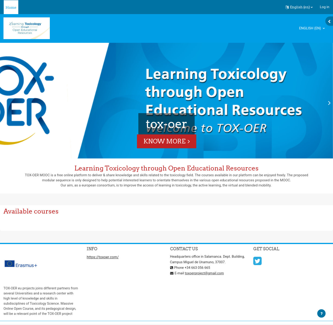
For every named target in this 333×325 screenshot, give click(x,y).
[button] (299, 7)
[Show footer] (321, 313)
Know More (164, 141)
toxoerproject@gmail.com (205, 273)
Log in (324, 7)
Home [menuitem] (11, 7)
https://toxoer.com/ (103, 257)
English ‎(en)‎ (310, 28)
